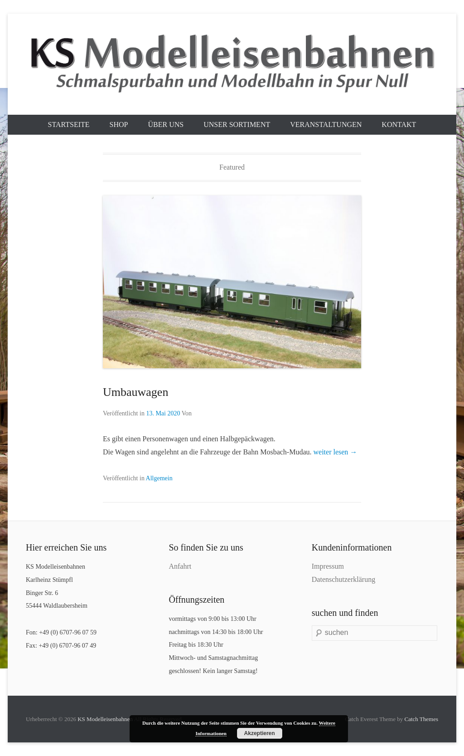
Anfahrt (180, 566)
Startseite (69, 124)
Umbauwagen (135, 392)
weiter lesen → (336, 452)
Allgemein (159, 478)
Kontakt (399, 124)
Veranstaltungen (326, 124)
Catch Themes (422, 719)
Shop (119, 124)
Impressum (328, 566)
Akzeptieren (259, 733)
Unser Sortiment (236, 124)
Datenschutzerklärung (343, 579)
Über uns (166, 124)
